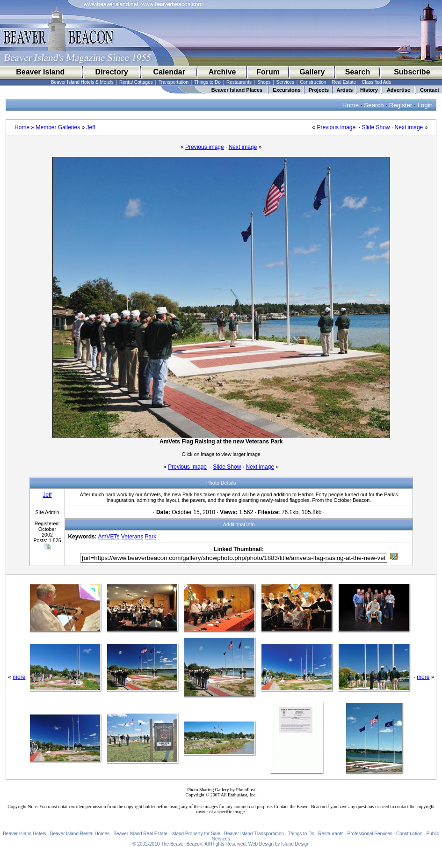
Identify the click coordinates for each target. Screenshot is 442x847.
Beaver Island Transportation (254, 833)
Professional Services (370, 833)
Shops (263, 82)
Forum (268, 72)
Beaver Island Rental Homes (79, 833)
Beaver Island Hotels (24, 833)
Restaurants (239, 82)
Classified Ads (376, 82)
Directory (111, 72)
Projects (319, 90)
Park (151, 536)
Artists (345, 90)
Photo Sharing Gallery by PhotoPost (221, 789)
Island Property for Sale (195, 833)
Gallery (312, 72)
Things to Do (207, 82)
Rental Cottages (136, 82)
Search (357, 72)
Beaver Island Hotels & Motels (82, 82)
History (369, 90)
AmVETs (108, 536)
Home (350, 105)
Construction (313, 82)
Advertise (398, 90)
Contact (429, 90)
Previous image (336, 127)
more (19, 677)
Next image (409, 127)
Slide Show (376, 127)
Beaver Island (40, 72)
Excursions (286, 90)
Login (425, 105)
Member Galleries (58, 127)
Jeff (91, 127)
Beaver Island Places (236, 90)
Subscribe (412, 72)
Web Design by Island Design (279, 844)
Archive (222, 72)
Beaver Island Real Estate (140, 833)
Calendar (169, 72)
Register (401, 105)
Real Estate (344, 82)
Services (285, 82)
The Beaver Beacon (181, 844)
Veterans (132, 536)
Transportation (173, 82)
